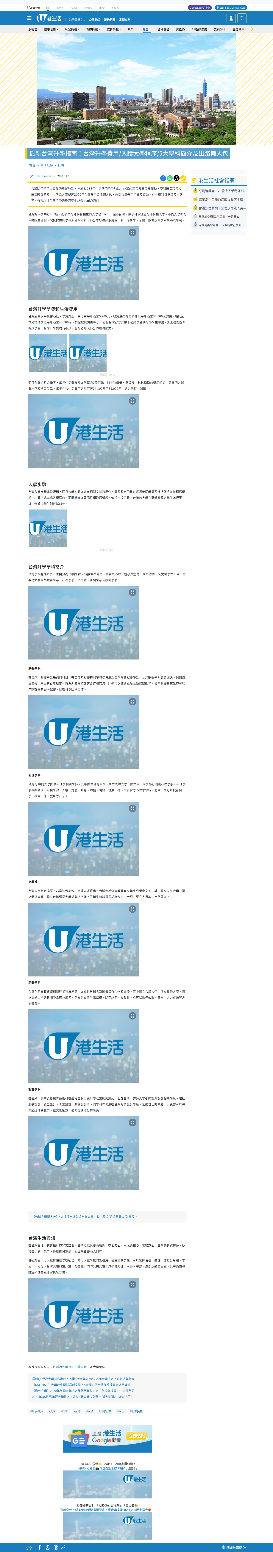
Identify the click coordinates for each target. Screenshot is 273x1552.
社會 (146, 29)
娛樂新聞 (109, 19)
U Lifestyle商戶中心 (200, 7)
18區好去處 (199, 29)
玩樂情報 (71, 29)
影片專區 (163, 29)
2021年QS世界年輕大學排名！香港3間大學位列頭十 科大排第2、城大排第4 (82, 1396)
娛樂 (131, 29)
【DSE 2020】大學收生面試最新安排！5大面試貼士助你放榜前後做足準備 (81, 1384)
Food (74, 8)
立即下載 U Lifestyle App (232, 7)
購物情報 (92, 29)
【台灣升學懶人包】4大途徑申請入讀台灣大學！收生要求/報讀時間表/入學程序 (85, 1216)
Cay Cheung (43, 176)
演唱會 (32, 29)
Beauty (88, 8)
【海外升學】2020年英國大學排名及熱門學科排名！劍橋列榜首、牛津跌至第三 (84, 1390)
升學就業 (106, 1411)
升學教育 (37, 1411)
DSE (65, 1411)
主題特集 (238, 29)
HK (47, 8)
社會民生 (137, 1411)
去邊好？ (220, 29)
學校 (90, 1411)
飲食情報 (113, 29)
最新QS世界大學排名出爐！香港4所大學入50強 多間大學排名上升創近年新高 (83, 1378)
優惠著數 (50, 29)
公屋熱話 (94, 19)
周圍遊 (180, 29)
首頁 (32, 165)
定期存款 (124, 19)
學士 (121, 1411)
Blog (101, 8)
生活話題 (46, 165)
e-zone (115, 8)
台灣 (78, 1411)
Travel (60, 8)
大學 (53, 1411)
